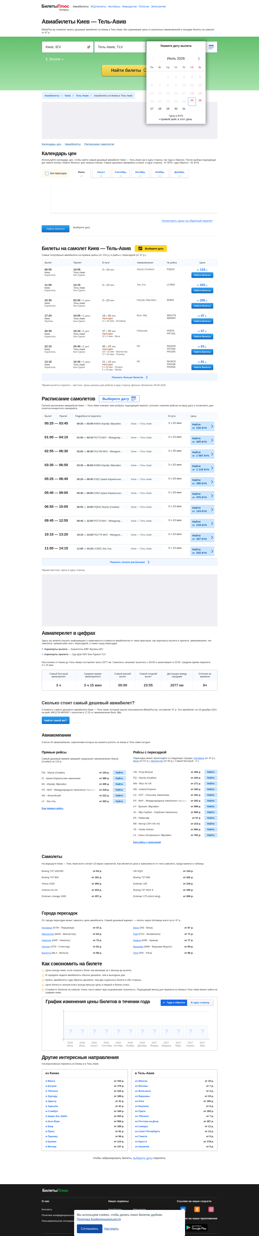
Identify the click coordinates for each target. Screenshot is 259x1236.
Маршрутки (129, 6)
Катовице (199, 758)
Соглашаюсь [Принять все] (89, 1228)
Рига (135, 952)
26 (200, 100)
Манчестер (157, 761)
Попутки (144, 6)
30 (175, 108)
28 (159, 108)
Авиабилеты (81, 6)
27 (151, 108)
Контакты (47, 1209)
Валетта (46, 952)
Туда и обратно (176, 1002)
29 (168, 108)
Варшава (138, 946)
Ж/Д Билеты (98, 6)
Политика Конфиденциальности (99, 1219)
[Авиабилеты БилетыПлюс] (55, 1191)
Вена (136, 761)
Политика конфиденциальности (59, 1215)
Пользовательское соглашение (59, 1221)
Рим (135, 934)
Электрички (158, 6)
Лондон (46, 946)
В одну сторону (200, 1002)
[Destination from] (68, 47)
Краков (137, 940)
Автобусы (114, 6)
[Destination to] (120, 47)
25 (192, 100)
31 (184, 108)
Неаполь (46, 940)
